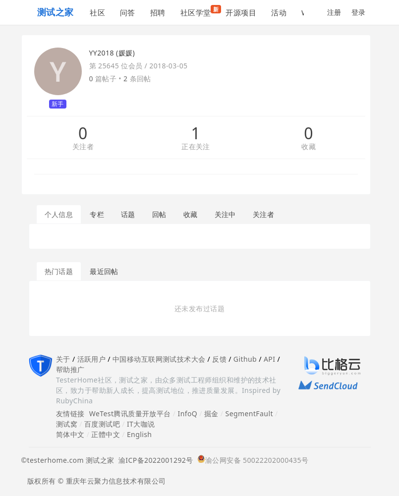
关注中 (225, 214)
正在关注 (195, 147)
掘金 (211, 413)
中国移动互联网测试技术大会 (159, 359)
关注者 (83, 147)
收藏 (308, 147)
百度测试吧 (102, 424)
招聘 (158, 12)
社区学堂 (199, 11)
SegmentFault (249, 413)
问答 (127, 12)
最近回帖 (104, 271)
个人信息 (59, 214)
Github (245, 359)
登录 (358, 12)
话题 (128, 214)
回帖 (159, 214)
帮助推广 (70, 369)
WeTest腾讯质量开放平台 (130, 413)
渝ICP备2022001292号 (153, 460)
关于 (63, 359)
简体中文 (70, 434)
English (139, 434)
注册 (334, 12)
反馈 (219, 359)
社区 (97, 12)
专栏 (97, 214)
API (269, 359)
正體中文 (105, 434)
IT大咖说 (141, 424)
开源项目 (241, 12)
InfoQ (187, 413)
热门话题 (59, 271)
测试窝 (66, 424)
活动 (278, 12)
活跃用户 (91, 359)
